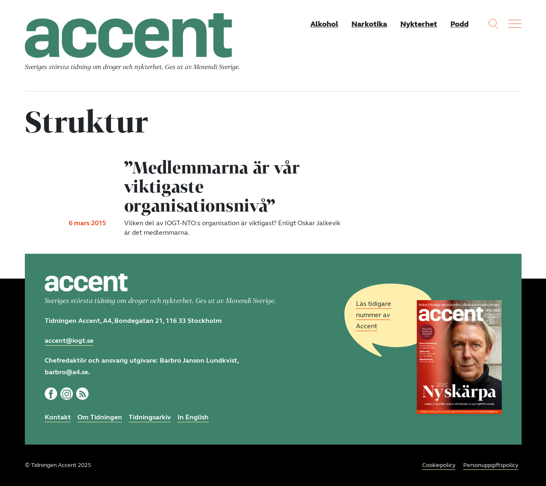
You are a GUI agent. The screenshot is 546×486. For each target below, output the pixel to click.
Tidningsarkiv (150, 417)
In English (193, 417)
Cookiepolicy (438, 465)
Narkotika (369, 24)
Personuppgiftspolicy (490, 465)
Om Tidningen (99, 417)
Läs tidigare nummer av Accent (373, 315)
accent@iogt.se (69, 340)
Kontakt (58, 417)
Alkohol (324, 24)
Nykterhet (418, 24)
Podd (459, 24)
